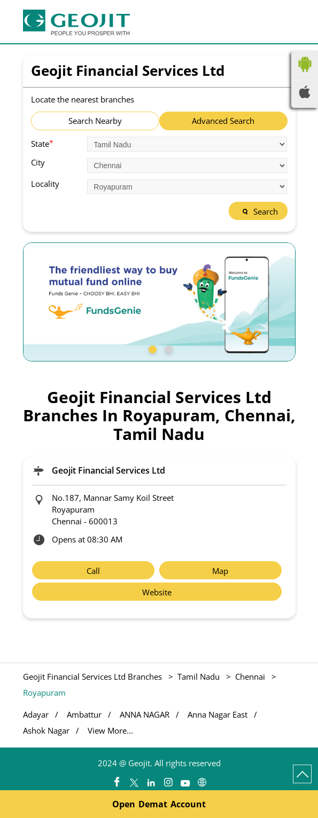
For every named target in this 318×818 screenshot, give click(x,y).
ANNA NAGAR (144, 714)
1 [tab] (151, 348)
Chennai (250, 676)
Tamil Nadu (198, 676)
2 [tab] (167, 348)
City (38, 162)
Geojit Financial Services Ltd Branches (93, 676)
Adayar (36, 714)
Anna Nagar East (217, 714)
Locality (45, 183)
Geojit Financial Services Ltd (108, 470)
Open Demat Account (159, 804)
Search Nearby (95, 120)
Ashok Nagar (46, 730)
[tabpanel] (159, 301)
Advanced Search (223, 120)
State (42, 143)
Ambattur (84, 714)
